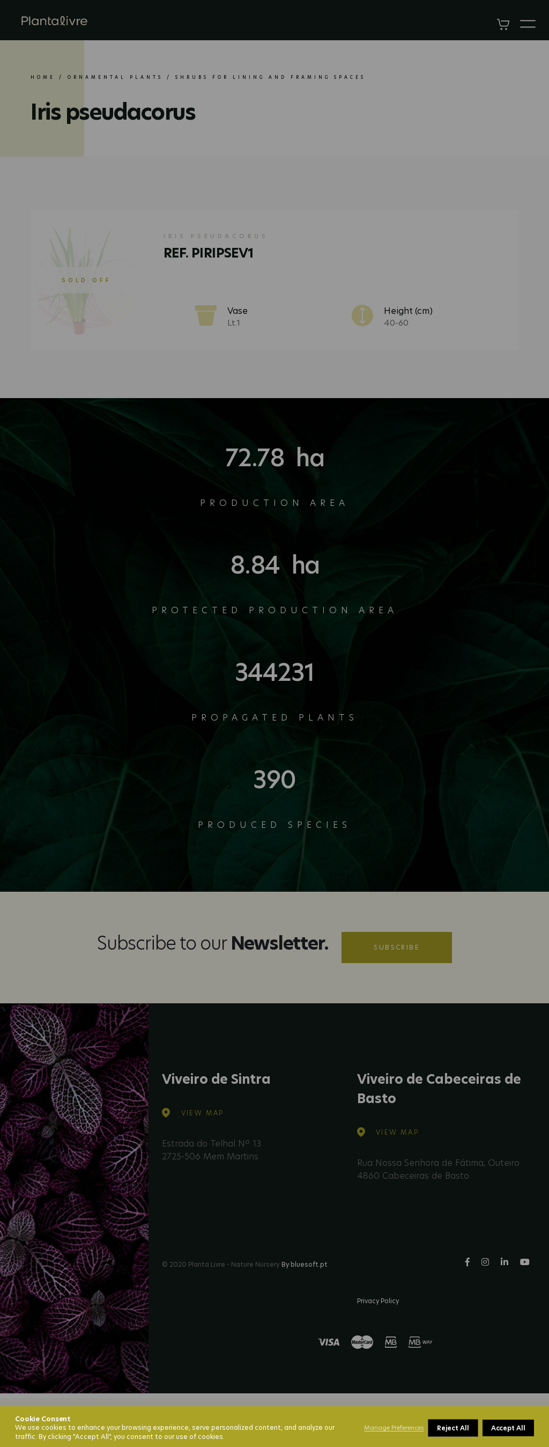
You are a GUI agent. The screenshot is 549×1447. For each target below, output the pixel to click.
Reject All (453, 1428)
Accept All (508, 1428)
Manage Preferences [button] (394, 1427)
